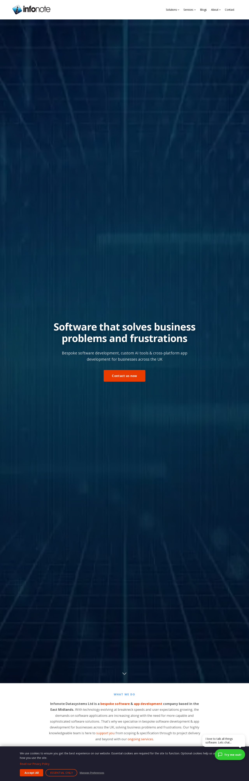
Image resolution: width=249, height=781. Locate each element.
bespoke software (115, 707)
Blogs (203, 9)
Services (189, 9)
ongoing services (140, 743)
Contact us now (124, 376)
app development (148, 707)
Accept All (32, 773)
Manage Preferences (92, 772)
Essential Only (61, 773)
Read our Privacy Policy (34, 764)
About (216, 9)
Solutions (172, 9)
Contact (229, 9)
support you (105, 737)
